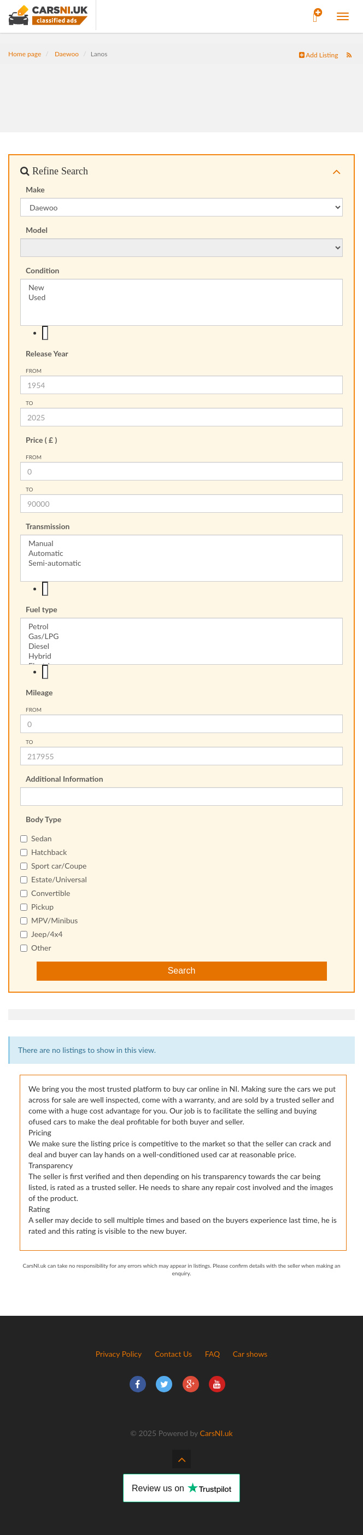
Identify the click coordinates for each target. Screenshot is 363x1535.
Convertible (45, 893)
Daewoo (67, 54)
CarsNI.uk (216, 1433)
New (181, 287)
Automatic (181, 553)
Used (181, 297)
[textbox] (45, 333)
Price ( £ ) (41, 439)
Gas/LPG (181, 636)
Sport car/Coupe (53, 865)
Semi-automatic (181, 563)
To (29, 403)
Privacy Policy (119, 1353)
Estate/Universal (53, 879)
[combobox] (181, 333)
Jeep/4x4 (41, 934)
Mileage (39, 692)
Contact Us (173, 1353)
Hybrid (181, 656)
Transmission (47, 526)
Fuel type (41, 609)
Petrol (181, 626)
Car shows (250, 1353)
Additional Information (64, 778)
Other (35, 947)
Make (35, 189)
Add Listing (318, 55)
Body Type (43, 819)
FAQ (212, 1353)
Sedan (36, 838)
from (34, 370)
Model (37, 230)
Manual (181, 543)
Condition (43, 270)
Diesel (181, 646)
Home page (24, 54)
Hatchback (43, 852)
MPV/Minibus (49, 920)
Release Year (47, 353)
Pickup (37, 906)
